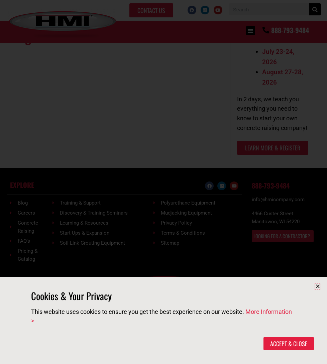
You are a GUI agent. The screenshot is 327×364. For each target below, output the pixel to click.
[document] (163, 182)
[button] (317, 286)
